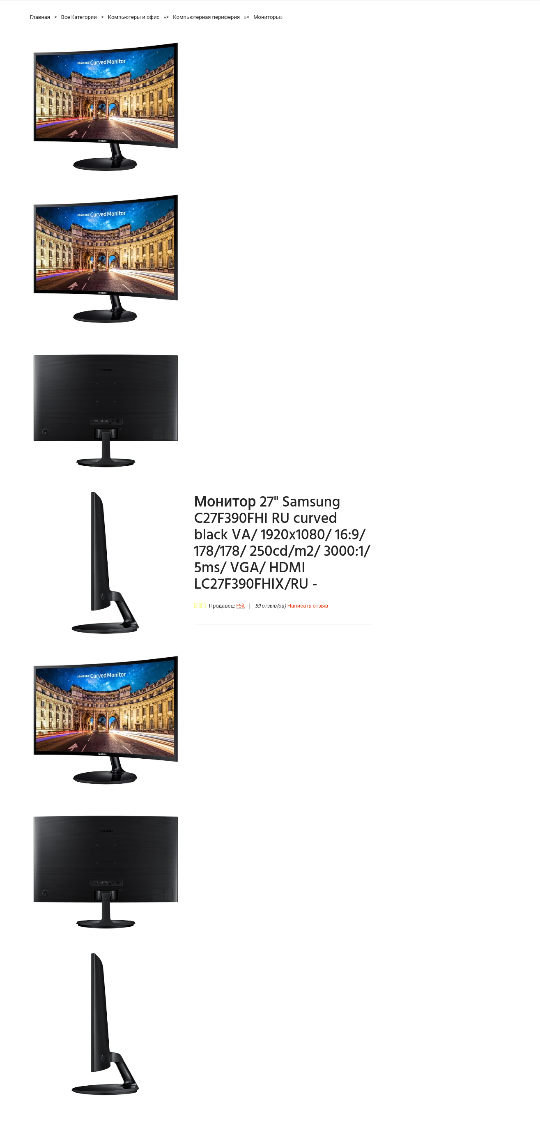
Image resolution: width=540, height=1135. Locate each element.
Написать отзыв (307, 606)
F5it (240, 606)
